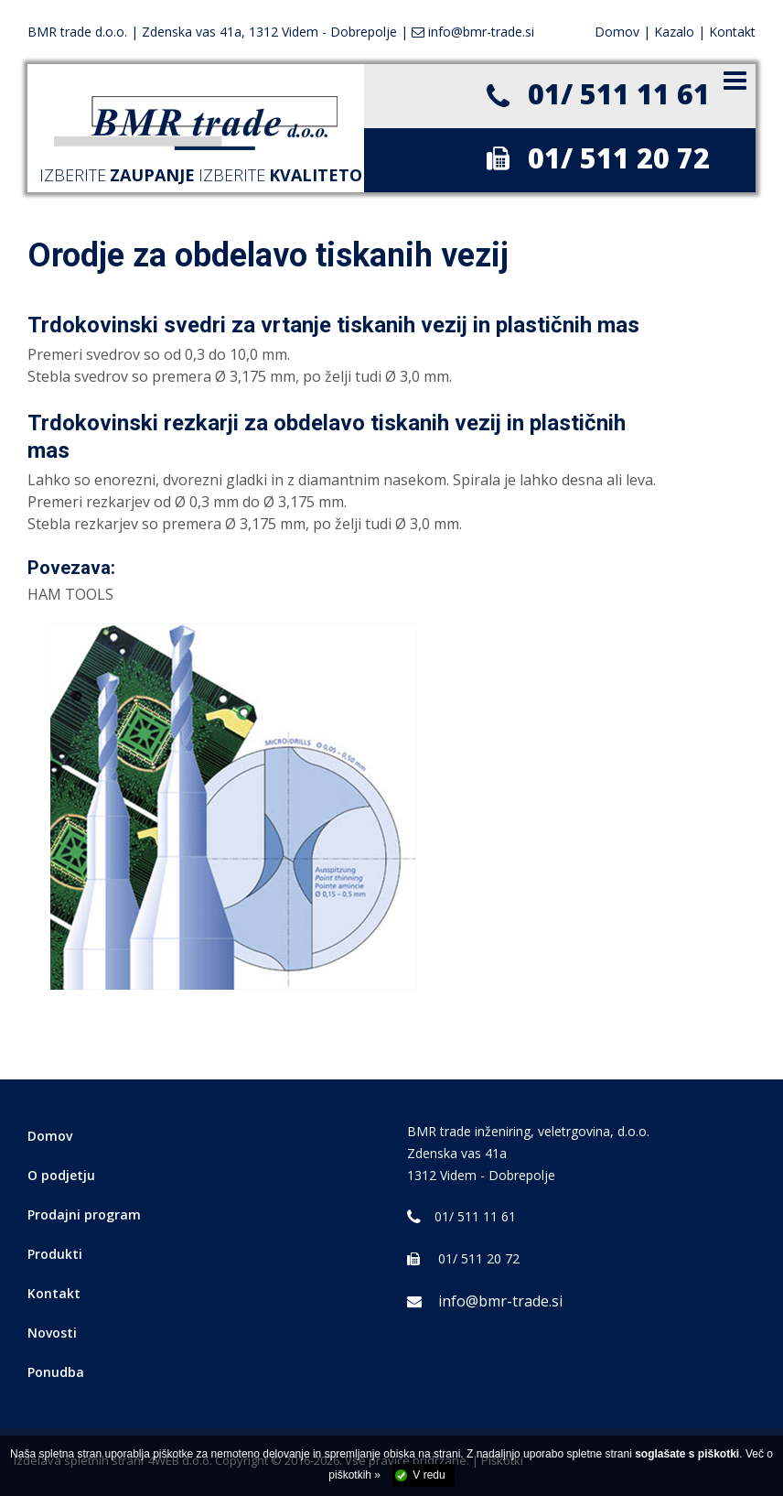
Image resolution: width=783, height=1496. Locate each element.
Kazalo (674, 31)
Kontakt (732, 31)
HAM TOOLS (70, 594)
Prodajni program (84, 1214)
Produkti (54, 1254)
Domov (617, 31)
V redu (429, 1475)
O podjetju (61, 1175)
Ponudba (55, 1372)
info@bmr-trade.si (485, 1301)
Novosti (52, 1332)
